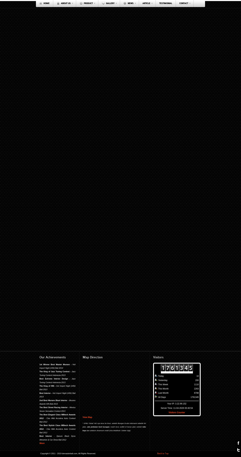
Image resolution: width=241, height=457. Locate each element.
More (42, 443)
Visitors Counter (177, 412)
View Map (87, 417)
